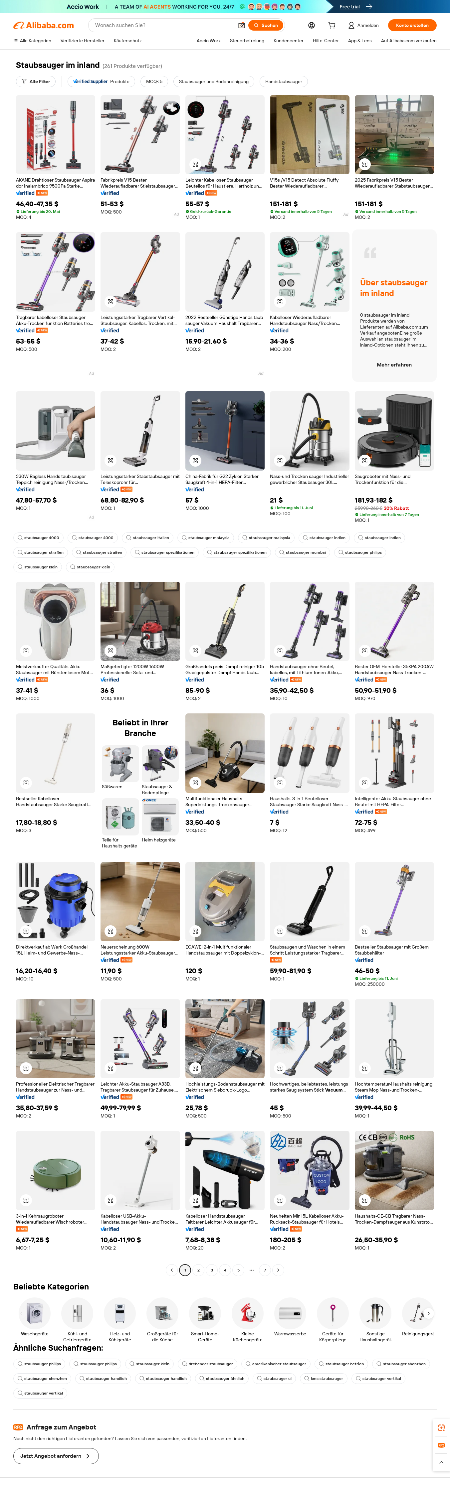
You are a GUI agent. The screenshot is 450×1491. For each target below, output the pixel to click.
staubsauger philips (360, 552)
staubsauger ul (274, 1378)
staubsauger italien (147, 537)
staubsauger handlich (103, 1378)
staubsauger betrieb (341, 1364)
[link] (441, 1427)
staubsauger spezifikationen (164, 552)
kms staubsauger (323, 1378)
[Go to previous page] (172, 1270)
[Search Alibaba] (163, 25)
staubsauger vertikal (378, 1378)
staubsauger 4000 (38, 537)
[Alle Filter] (36, 81)
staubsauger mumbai (302, 552)
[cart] (333, 26)
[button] (242, 25)
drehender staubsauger (207, 1364)
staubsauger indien (324, 537)
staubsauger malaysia (206, 537)
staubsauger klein (38, 567)
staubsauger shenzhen (401, 1364)
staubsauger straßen (41, 552)
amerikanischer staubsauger (276, 1364)
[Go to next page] (278, 1270)
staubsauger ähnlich (221, 1378)
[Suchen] (265, 25)
